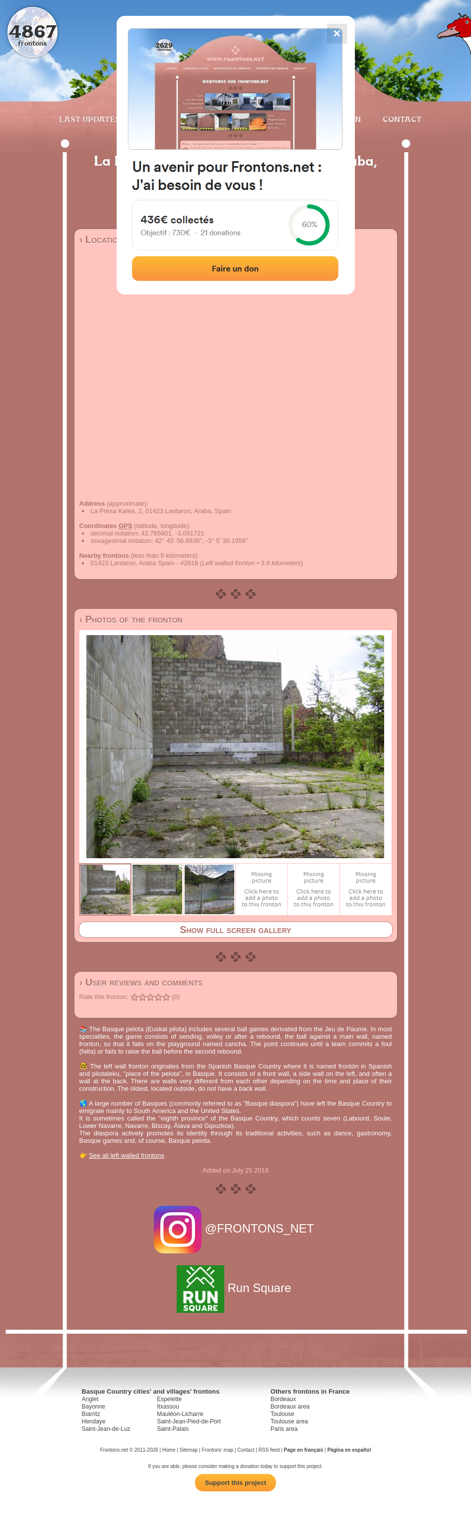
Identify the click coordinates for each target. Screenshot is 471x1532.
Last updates (89, 119)
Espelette (169, 1399)
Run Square (235, 1288)
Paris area (284, 1428)
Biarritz (91, 1414)
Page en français (303, 1450)
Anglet (90, 1399)
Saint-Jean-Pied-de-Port (189, 1421)
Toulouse (282, 1414)
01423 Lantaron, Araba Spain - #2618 (145, 563)
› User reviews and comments (141, 982)
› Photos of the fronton (131, 619)
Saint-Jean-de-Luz (106, 1428)
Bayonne (93, 1406)
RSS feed (269, 1450)
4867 (32, 31)
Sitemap (189, 1450)
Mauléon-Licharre (180, 1414)
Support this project (236, 1482)
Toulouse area (289, 1421)
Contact (401, 119)
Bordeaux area (290, 1406)
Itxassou (168, 1406)
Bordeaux (283, 1399)
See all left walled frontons (126, 1155)
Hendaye (94, 1421)
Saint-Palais (173, 1428)
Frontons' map (217, 1450)
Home (169, 1450)
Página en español (349, 1450)
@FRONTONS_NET (235, 1228)
